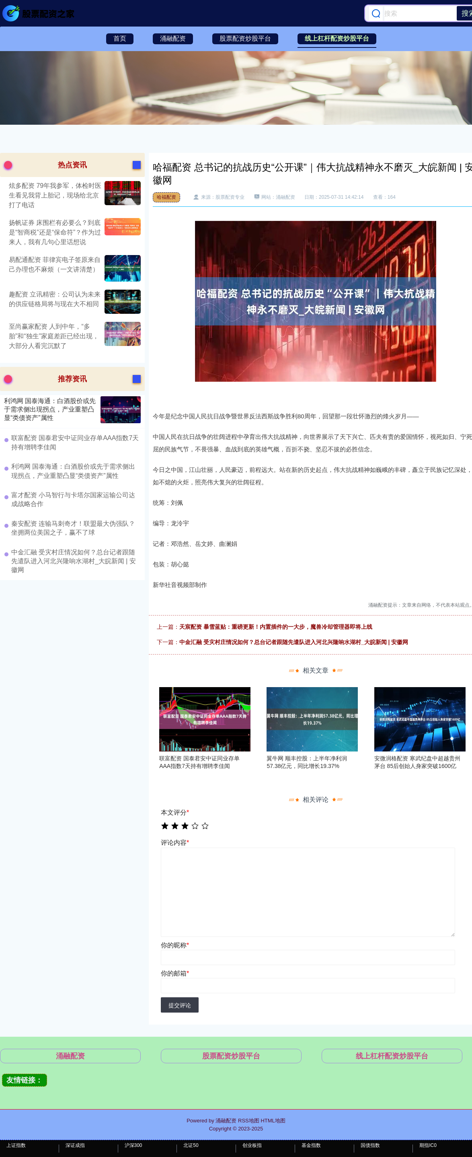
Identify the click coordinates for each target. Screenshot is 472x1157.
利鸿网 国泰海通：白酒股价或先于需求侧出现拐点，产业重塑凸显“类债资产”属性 (50, 409)
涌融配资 (173, 38)
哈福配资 (166, 197)
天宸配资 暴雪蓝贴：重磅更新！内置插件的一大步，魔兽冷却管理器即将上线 (275, 627)
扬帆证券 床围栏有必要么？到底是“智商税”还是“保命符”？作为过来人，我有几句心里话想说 (55, 232)
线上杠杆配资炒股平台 (337, 38)
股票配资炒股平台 (245, 38)
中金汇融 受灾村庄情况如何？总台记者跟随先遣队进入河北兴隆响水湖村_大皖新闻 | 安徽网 (293, 642)
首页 (119, 38)
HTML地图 (273, 1121)
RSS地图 (248, 1121)
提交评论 (179, 1005)
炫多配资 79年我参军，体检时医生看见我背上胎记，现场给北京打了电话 (55, 195)
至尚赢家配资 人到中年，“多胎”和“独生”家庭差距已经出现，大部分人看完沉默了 (54, 336)
